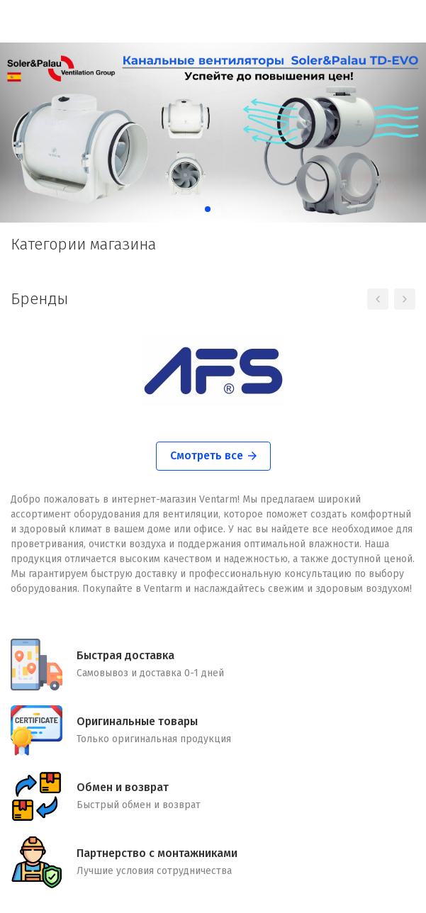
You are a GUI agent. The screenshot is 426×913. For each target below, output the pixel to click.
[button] (196, 209)
